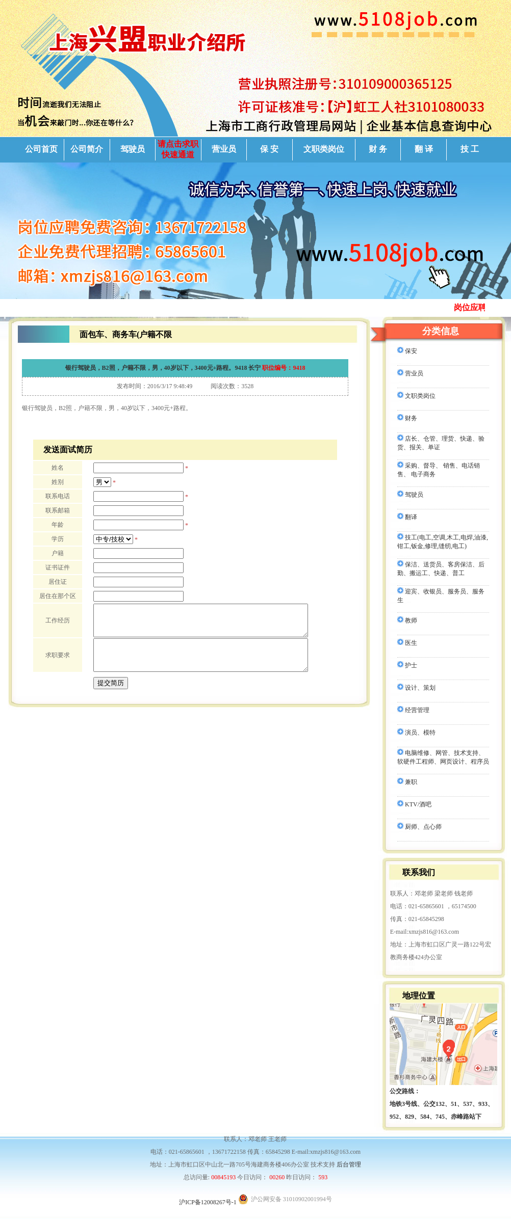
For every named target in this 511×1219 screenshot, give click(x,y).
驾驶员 (132, 149)
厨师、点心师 (419, 826)
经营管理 (413, 710)
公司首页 (41, 149)
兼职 (407, 781)
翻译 (407, 517)
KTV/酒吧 (414, 804)
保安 (407, 351)
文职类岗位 (323, 149)
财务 (407, 418)
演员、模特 (416, 732)
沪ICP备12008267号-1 (208, 1202)
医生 (407, 642)
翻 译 (424, 149)
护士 (407, 665)
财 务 (378, 149)
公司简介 (86, 149)
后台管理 (349, 1164)
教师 (407, 620)
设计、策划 (416, 687)
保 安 (269, 149)
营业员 (224, 149)
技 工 (470, 149)
